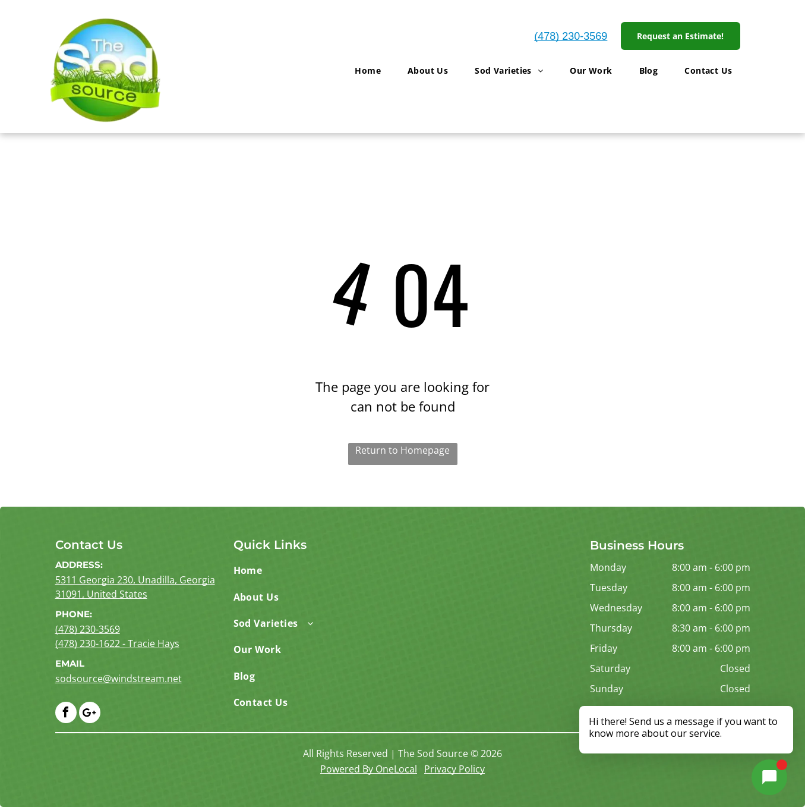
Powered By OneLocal (368, 768)
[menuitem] (372, 70)
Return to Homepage (402, 450)
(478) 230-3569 (570, 36)
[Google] (89, 714)
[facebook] (66, 714)
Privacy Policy (454, 768)
